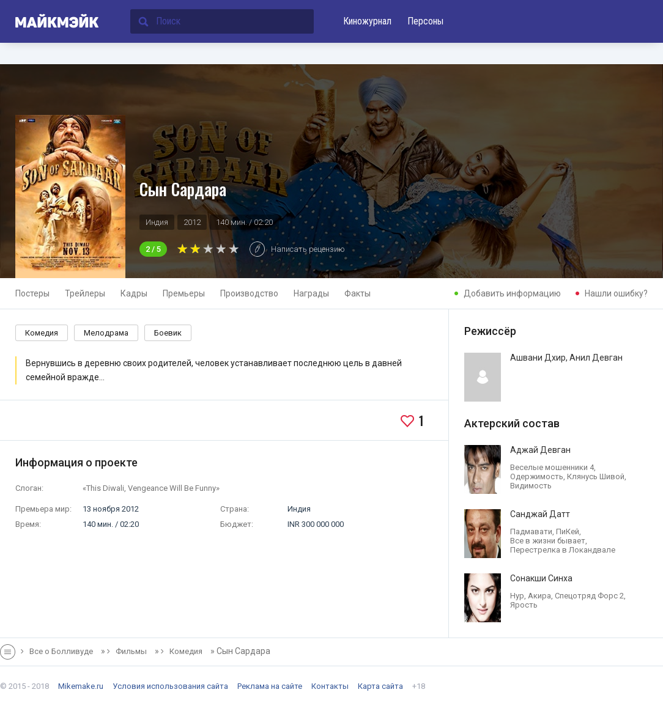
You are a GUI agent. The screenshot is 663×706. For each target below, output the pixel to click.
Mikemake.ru (80, 686)
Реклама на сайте (269, 686)
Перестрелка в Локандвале (562, 549)
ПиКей (567, 531)
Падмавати (531, 531)
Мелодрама (106, 332)
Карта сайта (380, 686)
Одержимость (536, 476)
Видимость (531, 485)
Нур (517, 595)
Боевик (168, 332)
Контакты (330, 686)
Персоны (425, 21)
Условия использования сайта (170, 686)
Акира (539, 595)
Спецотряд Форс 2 (589, 595)
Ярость (524, 604)
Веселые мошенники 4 (552, 467)
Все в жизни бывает (547, 540)
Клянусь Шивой (595, 476)
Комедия (41, 332)
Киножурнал (367, 21)
